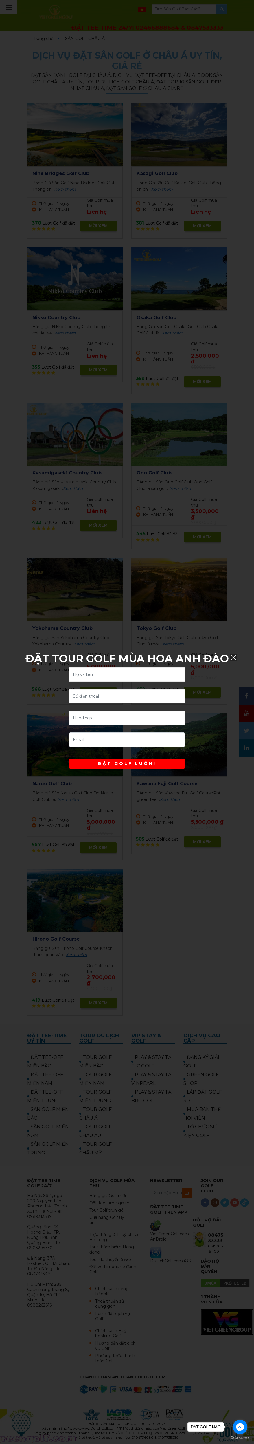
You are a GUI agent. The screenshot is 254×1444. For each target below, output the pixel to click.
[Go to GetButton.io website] (240, 1438)
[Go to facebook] (240, 1427)
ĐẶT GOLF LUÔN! (127, 763)
